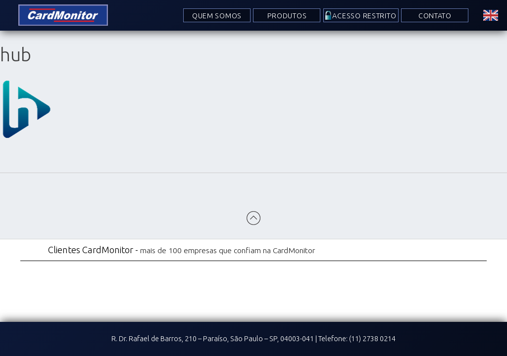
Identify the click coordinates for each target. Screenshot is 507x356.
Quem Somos (217, 16)
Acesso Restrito (365, 16)
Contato (435, 16)
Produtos (287, 16)
